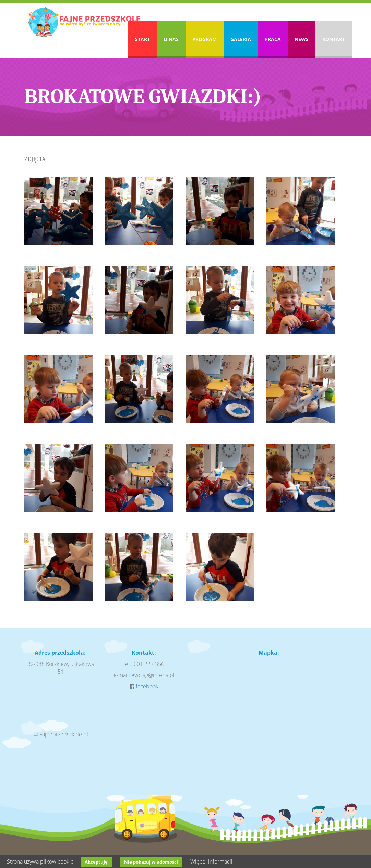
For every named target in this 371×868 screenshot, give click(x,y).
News (302, 39)
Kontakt (333, 39)
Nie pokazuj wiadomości (151, 862)
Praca (273, 39)
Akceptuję (96, 862)
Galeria (240, 39)
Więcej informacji (211, 861)
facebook (147, 686)
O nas (171, 39)
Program (204, 39)
